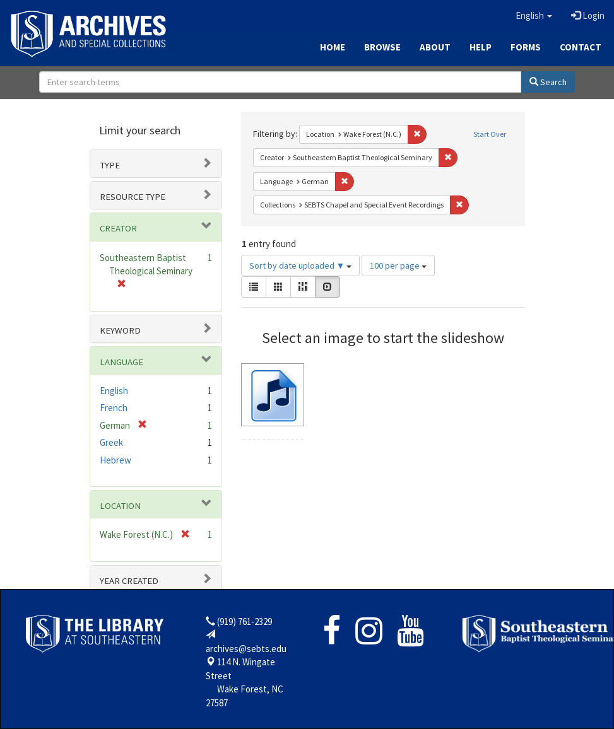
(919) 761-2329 (244, 621)
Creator (118, 228)
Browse (382, 47)
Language (121, 362)
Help (480, 47)
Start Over (489, 134)
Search (548, 82)
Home (332, 47)
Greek (111, 442)
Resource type (132, 196)
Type (110, 165)
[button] (534, 16)
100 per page (398, 265)
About (435, 47)
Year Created (129, 580)
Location (120, 505)
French (113, 408)
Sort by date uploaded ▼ (300, 265)
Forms (526, 47)
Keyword (120, 330)
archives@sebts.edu (246, 649)
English (114, 391)
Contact (580, 47)
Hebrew (115, 460)
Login (588, 15)
